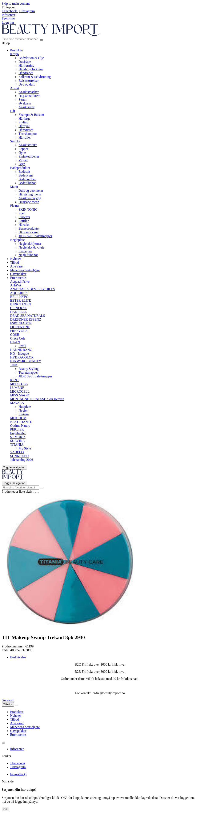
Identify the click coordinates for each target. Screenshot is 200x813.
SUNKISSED (19, 456)
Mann (14, 187)
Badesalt (24, 171)
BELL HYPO (19, 296)
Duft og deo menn (31, 190)
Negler (23, 410)
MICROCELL (19, 391)
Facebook (10, 11)
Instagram (27, 11)
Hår (12, 111)
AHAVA (15, 285)
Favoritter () (18, 774)
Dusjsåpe (25, 61)
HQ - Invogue (19, 353)
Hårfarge (25, 118)
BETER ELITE (20, 300)
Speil (22, 213)
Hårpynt (24, 126)
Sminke (15, 141)
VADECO (17, 452)
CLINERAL (18, 308)
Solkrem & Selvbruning (35, 77)
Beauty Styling (29, 368)
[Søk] (20, 39)
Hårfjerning (26, 65)
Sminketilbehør (29, 156)
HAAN (15, 342)
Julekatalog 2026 (21, 459)
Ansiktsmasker (29, 92)
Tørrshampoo (28, 133)
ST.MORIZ (17, 437)
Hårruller (25, 137)
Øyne (22, 152)
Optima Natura (20, 425)
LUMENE (17, 387)
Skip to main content (16, 3)
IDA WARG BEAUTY (25, 361)
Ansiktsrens (27, 107)
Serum (23, 99)
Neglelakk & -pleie (31, 247)
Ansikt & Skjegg (30, 198)
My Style (25, 448)
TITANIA (17, 444)
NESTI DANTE (21, 422)
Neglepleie (17, 240)
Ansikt (14, 88)
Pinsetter (24, 217)
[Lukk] (16, 705)
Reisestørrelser (29, 80)
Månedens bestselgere (25, 270)
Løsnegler (25, 251)
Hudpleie (25, 406)
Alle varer (17, 266)
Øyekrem (25, 103)
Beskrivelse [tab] (18, 657)
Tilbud (14, 262)
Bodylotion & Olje (31, 58)
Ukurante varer (29, 232)
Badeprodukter (20, 168)
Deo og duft (27, 84)
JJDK (14, 365)
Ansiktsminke (28, 145)
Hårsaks (24, 224)
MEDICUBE (19, 384)
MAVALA (17, 403)
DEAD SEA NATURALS (27, 315)
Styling (23, 122)
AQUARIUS (19, 293)
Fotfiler (24, 221)
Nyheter (15, 259)
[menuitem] (104, 712)
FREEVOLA (19, 331)
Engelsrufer (18, 433)
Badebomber (27, 179)
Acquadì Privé (19, 281)
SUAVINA (17, 441)
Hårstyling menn (30, 194)
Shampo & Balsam (31, 114)
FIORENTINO (20, 327)
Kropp (14, 54)
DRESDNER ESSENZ (25, 319)
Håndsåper (26, 73)
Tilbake (7, 704)
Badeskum (26, 175)
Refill (22, 346)
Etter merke (18, 277)
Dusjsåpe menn (29, 202)
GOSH (14, 334)
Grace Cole (17, 338)
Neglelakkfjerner (30, 243)
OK (5, 809)
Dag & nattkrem (29, 96)
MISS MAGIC (20, 395)
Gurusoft (8, 700)
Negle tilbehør (28, 255)
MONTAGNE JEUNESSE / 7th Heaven (37, 399)
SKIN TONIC (28, 209)
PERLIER (17, 429)
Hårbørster (26, 130)
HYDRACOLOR (21, 357)
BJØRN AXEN (20, 304)
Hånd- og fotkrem (31, 69)
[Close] (37, 492)
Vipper (23, 160)
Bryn (22, 164)
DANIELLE (18, 312)
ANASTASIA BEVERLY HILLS (32, 289)
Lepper (23, 149)
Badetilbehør (27, 183)
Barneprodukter (29, 228)
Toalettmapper (28, 372)
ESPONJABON (21, 323)
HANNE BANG (21, 350)
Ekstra (14, 205)
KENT (14, 380)
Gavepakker (18, 274)
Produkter (16, 50)
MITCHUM (18, 418)
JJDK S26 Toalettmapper (35, 236)
